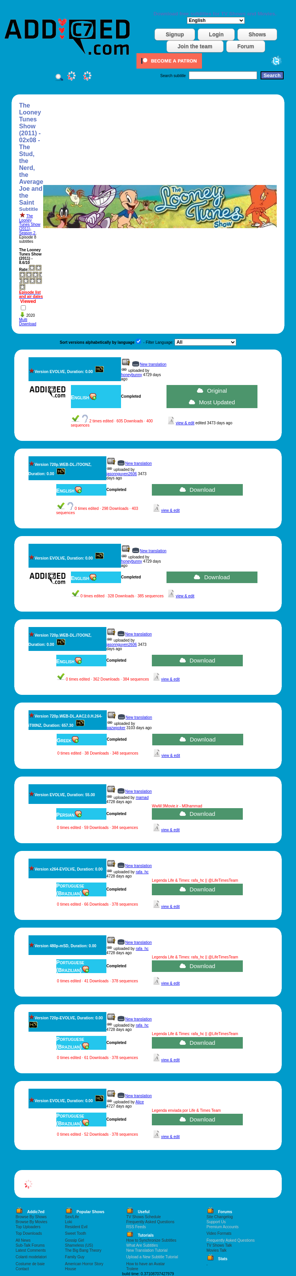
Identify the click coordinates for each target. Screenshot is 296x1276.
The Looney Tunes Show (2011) (29, 222)
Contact (22, 1269)
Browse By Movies (31, 1222)
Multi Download (27, 322)
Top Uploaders (27, 1227)
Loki (68, 1222)
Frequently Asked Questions (150, 1222)
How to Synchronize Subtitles (151, 1240)
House (70, 1269)
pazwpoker (116, 728)
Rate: (24, 269)
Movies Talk (217, 1250)
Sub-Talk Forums (30, 1245)
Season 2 (27, 233)
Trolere (132, 1269)
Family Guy (75, 1257)
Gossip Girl (74, 1240)
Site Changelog (220, 1217)
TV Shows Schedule (143, 1217)
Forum (245, 46)
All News (22, 1240)
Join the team (195, 46)
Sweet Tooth (75, 1233)
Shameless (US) (79, 1245)
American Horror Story (84, 1264)
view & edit (185, 423)
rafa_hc (142, 872)
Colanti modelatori (31, 1257)
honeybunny (131, 375)
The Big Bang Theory (83, 1250)
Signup (175, 34)
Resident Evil (76, 1227)
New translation (153, 364)
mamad (142, 797)
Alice (140, 1102)
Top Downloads (28, 1233)
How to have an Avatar (145, 1264)
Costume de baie (30, 1264)
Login (216, 34)
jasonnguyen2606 (121, 474)
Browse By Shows (31, 1217)
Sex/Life (72, 1217)
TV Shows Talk (219, 1245)
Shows (257, 34)
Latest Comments (30, 1250)
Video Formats (219, 1233)
